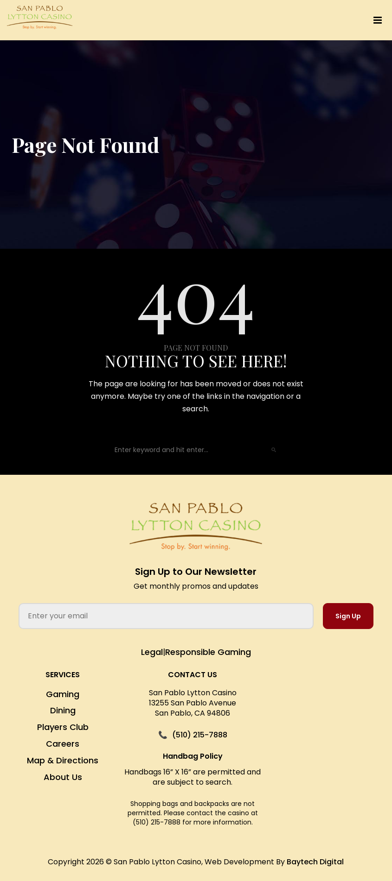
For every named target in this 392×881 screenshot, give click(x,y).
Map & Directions (62, 760)
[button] (256, 20)
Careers (62, 743)
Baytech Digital (315, 861)
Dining (63, 710)
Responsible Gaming (208, 652)
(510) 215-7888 (199, 735)
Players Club (63, 727)
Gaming (62, 694)
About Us (63, 777)
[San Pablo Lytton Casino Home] (196, 527)
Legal (152, 652)
